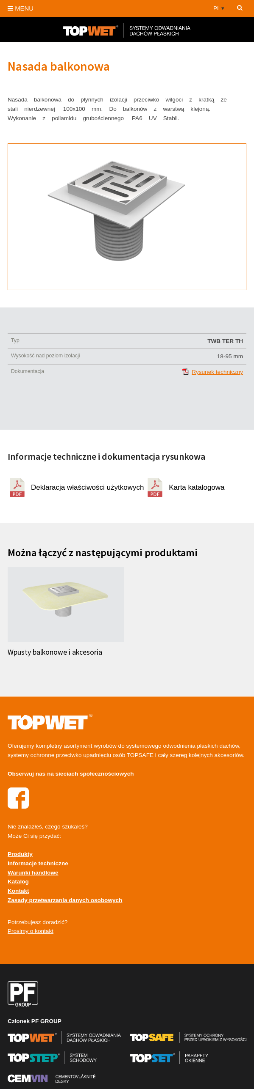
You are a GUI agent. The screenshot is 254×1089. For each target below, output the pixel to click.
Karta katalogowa (196, 487)
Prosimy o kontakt (30, 931)
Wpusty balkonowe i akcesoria (55, 652)
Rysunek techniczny (217, 372)
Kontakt (18, 891)
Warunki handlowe (33, 873)
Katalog (18, 881)
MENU (20, 8)
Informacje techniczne (38, 863)
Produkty (20, 854)
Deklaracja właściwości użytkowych (87, 487)
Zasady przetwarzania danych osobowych (65, 900)
